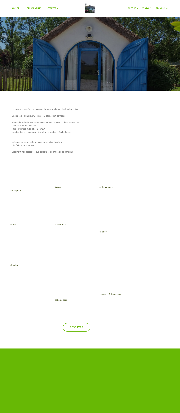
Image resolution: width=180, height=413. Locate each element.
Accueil (16, 8)
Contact (146, 8)
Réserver (51, 8)
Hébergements (33, 8)
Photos (132, 8)
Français (160, 8)
